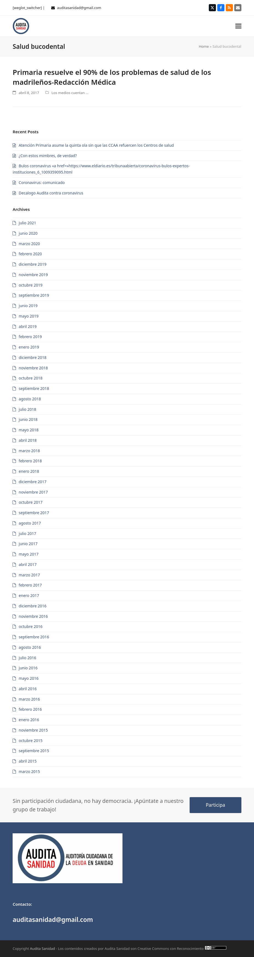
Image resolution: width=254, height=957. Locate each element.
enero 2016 (29, 719)
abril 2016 (27, 688)
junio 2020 (28, 233)
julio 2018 (27, 409)
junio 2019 (28, 305)
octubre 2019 (30, 285)
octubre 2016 (30, 626)
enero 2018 (29, 471)
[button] (238, 26)
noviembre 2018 (33, 367)
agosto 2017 (30, 523)
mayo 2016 (28, 678)
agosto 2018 (30, 398)
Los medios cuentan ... (70, 92)
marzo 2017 (29, 574)
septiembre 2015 (34, 750)
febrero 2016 (30, 709)
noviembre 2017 (33, 492)
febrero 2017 (30, 585)
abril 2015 (27, 761)
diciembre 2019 (32, 264)
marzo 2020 (29, 243)
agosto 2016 (30, 647)
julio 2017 (27, 533)
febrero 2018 (30, 460)
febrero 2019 (30, 336)
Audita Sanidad (42, 948)
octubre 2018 (30, 378)
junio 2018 (28, 419)
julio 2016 (27, 657)
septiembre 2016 (34, 636)
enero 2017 (29, 595)
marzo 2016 (29, 699)
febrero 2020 (30, 253)
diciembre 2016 (32, 605)
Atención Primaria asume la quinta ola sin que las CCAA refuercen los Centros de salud (96, 145)
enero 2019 (29, 347)
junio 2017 (28, 543)
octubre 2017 (30, 502)
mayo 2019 (28, 316)
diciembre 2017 (32, 481)
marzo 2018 (29, 450)
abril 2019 (27, 326)
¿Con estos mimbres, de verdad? (48, 155)
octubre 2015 (30, 740)
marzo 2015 (29, 771)
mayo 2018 (28, 429)
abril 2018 (27, 440)
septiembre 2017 (34, 512)
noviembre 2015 (33, 730)
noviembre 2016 (33, 616)
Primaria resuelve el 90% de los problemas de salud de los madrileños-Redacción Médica (112, 77)
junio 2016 (28, 667)
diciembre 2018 (32, 357)
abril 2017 (27, 564)
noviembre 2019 (33, 274)
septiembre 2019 (34, 295)
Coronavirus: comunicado (42, 182)
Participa (215, 805)
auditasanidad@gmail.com (79, 7)
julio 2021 (27, 222)
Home (204, 46)
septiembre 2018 (34, 388)
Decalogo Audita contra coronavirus (51, 193)
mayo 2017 (28, 554)
